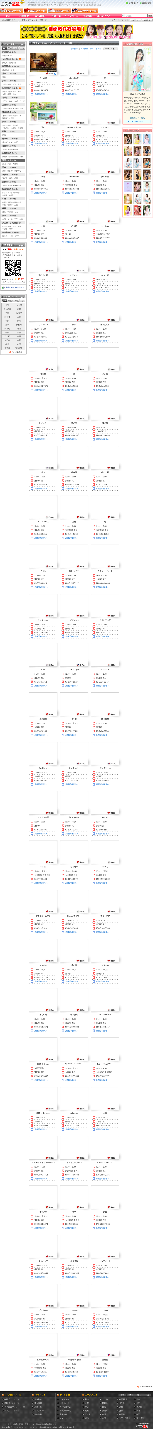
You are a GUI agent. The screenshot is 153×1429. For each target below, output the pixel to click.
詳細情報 (75, 49)
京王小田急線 (125, 1418)
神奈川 (130, 1395)
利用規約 (63, 1414)
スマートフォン (66, 1418)
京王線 (7, 348)
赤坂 (19, 336)
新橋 (7, 325)
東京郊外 (19, 348)
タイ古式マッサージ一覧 (14, 1407)
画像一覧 (38, 1407)
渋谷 (19, 332)
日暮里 (19, 313)
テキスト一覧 (95, 49)
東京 (19, 321)
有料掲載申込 (65, 1411)
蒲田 (7, 332)
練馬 (7, 344)
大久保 (19, 305)
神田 (7, 321)
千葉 (147, 1395)
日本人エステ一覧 (11, 1411)
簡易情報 (84, 49)
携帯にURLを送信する (15, 287)
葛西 (19, 329)
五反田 (7, 336)
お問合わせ (64, 1403)
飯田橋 (7, 340)
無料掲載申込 (65, 1407)
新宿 (7, 305)
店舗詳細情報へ (40, 94)
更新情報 (38, 1414)
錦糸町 (7, 329)
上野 (19, 317)
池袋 (19, 309)
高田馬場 (7, 309)
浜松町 (19, 325)
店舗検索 (38, 1399)
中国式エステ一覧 (11, 1399)
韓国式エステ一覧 (11, 1403)
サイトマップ (65, 1399)
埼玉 (139, 1395)
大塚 (7, 313)
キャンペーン (40, 1411)
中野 (19, 340)
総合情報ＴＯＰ (8, 20)
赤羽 (19, 344)
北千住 (7, 317)
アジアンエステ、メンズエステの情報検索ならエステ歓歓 (37, 1427)
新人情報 (38, 1403)
